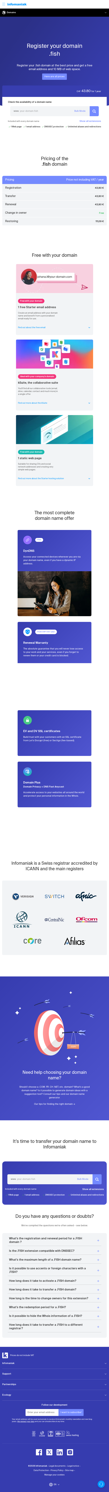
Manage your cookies (54, 1475)
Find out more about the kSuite (54, 403)
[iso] (59, 1434)
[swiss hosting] (72, 1434)
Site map (69, 1470)
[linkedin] (60, 1452)
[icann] (42, 1434)
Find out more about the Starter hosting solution (54, 478)
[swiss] (50, 1434)
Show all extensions (90, 121)
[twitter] (49, 1452)
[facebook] (39, 1452)
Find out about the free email (54, 327)
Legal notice (73, 1466)
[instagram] (70, 1452)
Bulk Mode (80, 111)
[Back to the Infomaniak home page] (17, 4)
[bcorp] (33, 1434)
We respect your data (25, 1421)
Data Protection (41, 1470)
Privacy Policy (57, 1470)
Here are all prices (54, 77)
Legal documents (57, 1466)
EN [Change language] (57, 1484)
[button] (54, 1240)
